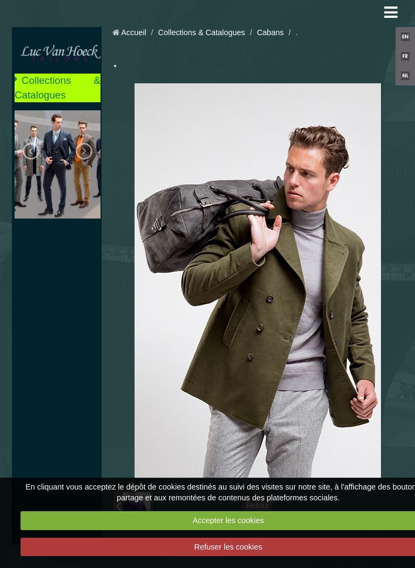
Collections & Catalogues (58, 87)
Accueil (133, 32)
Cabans (270, 32)
